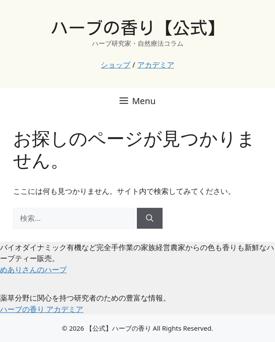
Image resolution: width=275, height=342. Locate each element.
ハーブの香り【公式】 (138, 28)
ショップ (115, 65)
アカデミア (155, 65)
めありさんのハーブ (33, 269)
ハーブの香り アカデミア (41, 309)
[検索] (150, 218)
